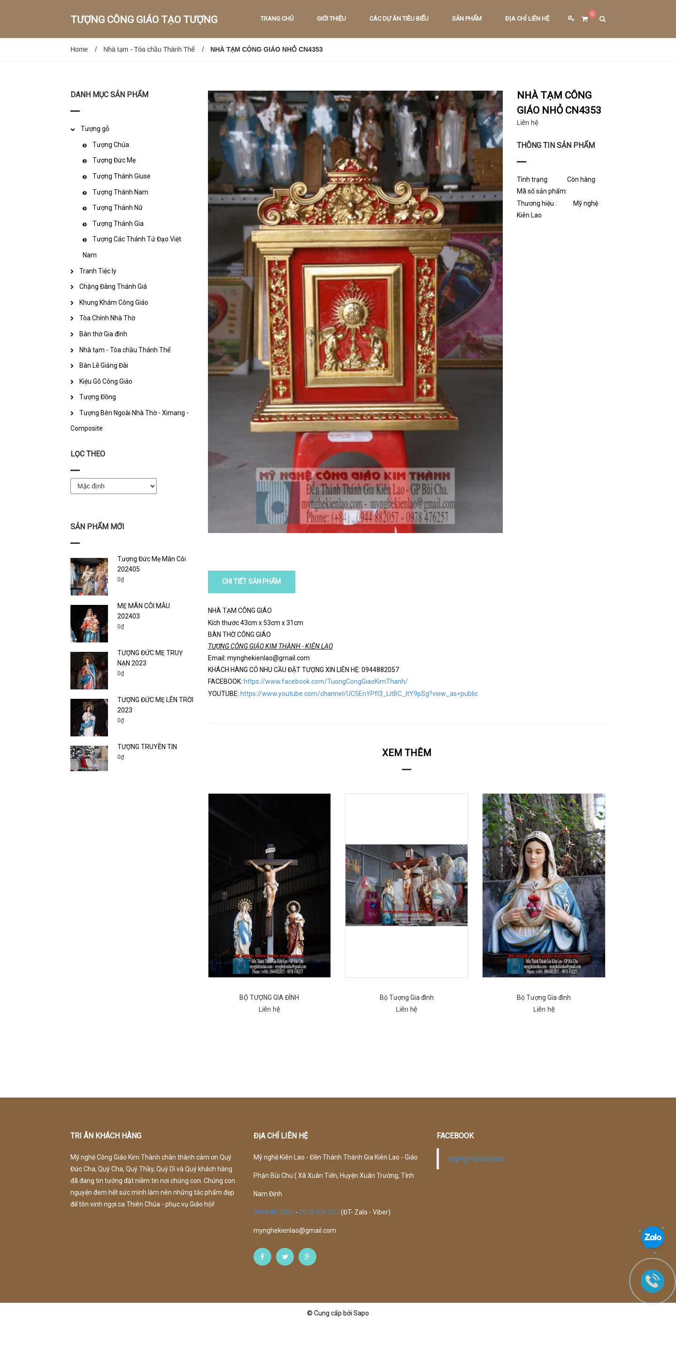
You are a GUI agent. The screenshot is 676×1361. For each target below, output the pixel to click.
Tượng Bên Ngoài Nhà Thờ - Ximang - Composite (129, 421)
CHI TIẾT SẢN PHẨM (252, 619)
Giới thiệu (331, 18)
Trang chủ (277, 18)
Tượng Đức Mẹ (114, 160)
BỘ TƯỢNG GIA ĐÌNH (269, 1034)
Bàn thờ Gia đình (103, 334)
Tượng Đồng (97, 397)
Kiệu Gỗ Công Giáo (105, 381)
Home (79, 49)
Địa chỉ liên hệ (527, 18)
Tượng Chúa (110, 144)
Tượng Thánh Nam (120, 192)
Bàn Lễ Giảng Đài (103, 365)
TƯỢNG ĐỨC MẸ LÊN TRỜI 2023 (155, 705)
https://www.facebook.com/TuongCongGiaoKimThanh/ (326, 719)
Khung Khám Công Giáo (113, 302)
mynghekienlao (476, 1195)
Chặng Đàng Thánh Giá (113, 286)
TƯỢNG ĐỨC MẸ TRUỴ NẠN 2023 (150, 658)
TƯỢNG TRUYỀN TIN (147, 746)
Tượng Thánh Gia (118, 223)
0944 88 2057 (274, 1249)
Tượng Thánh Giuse (121, 176)
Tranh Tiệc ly (97, 271)
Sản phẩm (467, 18)
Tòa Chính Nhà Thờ (107, 318)
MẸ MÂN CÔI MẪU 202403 (143, 611)
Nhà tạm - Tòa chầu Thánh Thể (149, 49)
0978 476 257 (319, 1249)
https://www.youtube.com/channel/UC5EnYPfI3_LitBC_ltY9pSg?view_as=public (359, 731)
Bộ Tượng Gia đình (407, 1034)
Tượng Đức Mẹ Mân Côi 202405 (151, 564)
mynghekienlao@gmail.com (295, 1267)
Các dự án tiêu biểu (399, 18)
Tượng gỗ (95, 128)
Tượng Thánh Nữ (117, 207)
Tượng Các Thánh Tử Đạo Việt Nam (132, 247)
